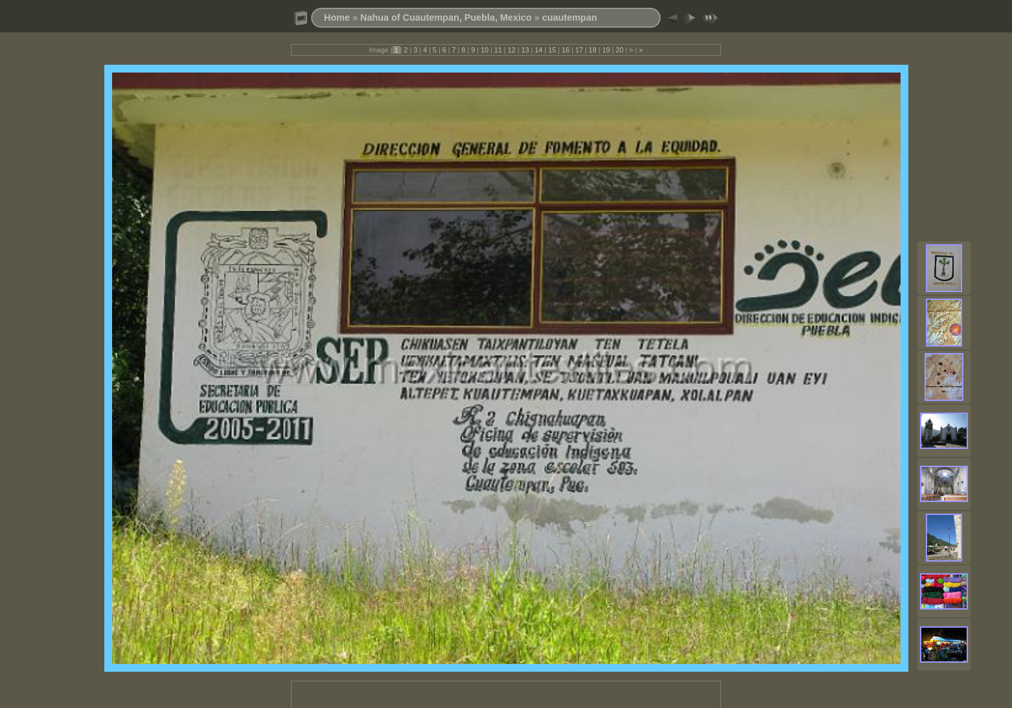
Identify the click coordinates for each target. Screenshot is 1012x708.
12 (512, 50)
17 (579, 50)
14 (538, 50)
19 (606, 50)
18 (593, 50)
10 (484, 50)
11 (498, 50)
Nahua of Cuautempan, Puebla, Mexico (446, 17)
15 (552, 50)
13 (525, 50)
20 (619, 50)
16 (565, 50)
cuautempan (569, 17)
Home (337, 17)
